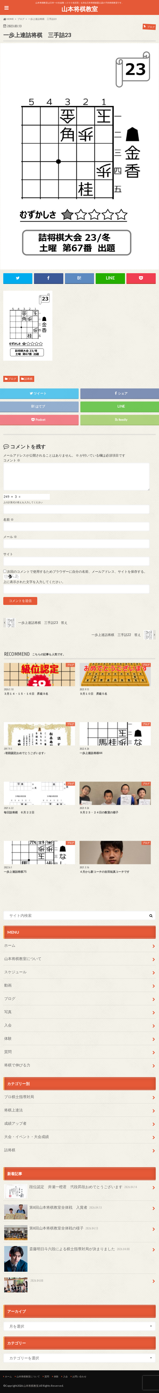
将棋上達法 (13, 1110)
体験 (8, 1038)
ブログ (12, 379)
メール (10, 537)
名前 (8, 519)
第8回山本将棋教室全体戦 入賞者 (53, 1209)
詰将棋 (28, 379)
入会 (8, 1025)
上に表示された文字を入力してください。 (34, 582)
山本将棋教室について (22, 958)
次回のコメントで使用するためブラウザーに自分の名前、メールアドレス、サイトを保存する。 (77, 571)
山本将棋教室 (79, 9)
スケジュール (15, 972)
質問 (8, 1051)
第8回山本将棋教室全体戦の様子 (51, 1230)
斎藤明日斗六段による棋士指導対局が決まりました (67, 1251)
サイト (8, 554)
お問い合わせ (79, 1376)
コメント (11, 460)
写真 (8, 1011)
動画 (8, 985)
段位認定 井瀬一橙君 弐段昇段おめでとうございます (71, 1189)
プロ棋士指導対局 (19, 1096)
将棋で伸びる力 (17, 1065)
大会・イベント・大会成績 (26, 1136)
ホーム (9, 945)
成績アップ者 (15, 1123)
